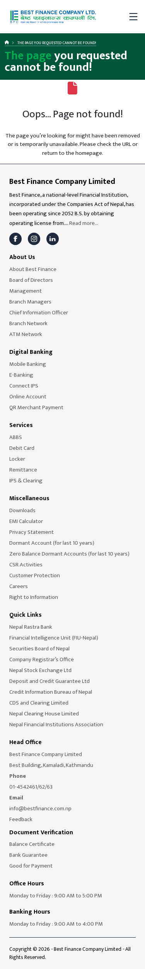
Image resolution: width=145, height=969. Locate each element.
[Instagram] (34, 239)
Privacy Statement (31, 532)
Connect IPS (23, 386)
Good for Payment (31, 866)
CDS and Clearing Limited (38, 703)
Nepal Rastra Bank (30, 627)
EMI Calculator (26, 521)
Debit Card (21, 448)
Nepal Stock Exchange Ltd (40, 670)
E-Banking (21, 375)
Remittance (23, 470)
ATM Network (25, 334)
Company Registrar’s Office (41, 659)
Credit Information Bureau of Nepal (50, 692)
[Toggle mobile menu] (133, 16)
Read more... (83, 223)
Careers (18, 586)
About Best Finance (32, 269)
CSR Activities (26, 564)
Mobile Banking (27, 364)
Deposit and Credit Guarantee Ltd (49, 681)
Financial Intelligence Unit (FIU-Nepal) (53, 638)
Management (25, 291)
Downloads (22, 510)
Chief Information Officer (38, 312)
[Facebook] (15, 239)
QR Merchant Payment (36, 407)
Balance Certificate (32, 844)
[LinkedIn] (52, 239)
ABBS (15, 437)
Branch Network (28, 323)
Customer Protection (34, 575)
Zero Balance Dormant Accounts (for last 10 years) (69, 554)
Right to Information (33, 597)
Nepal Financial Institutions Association (56, 724)
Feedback (20, 819)
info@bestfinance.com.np (40, 808)
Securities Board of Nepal (39, 648)
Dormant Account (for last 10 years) (51, 543)
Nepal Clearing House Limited (44, 714)
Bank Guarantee (28, 855)
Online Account (27, 396)
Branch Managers (30, 302)
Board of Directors (31, 280)
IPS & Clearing (26, 480)
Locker (17, 459)
